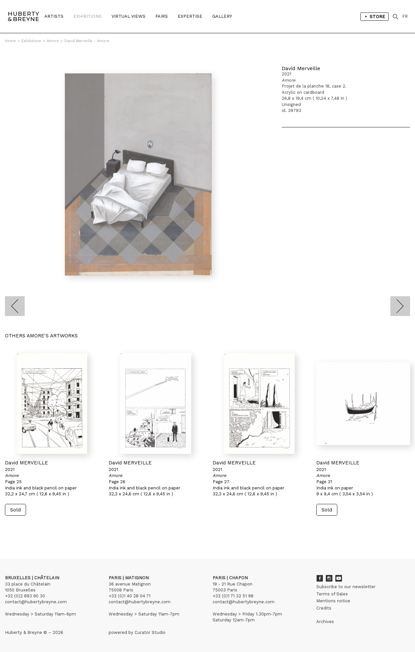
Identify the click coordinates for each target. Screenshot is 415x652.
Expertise (190, 16)
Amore (53, 41)
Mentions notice (333, 600)
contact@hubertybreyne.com (36, 601)
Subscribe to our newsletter (346, 586)
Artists (54, 16)
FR (405, 16)
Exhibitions (87, 16)
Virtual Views (128, 16)
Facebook (319, 578)
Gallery (222, 16)
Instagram (329, 578)
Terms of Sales (332, 593)
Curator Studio (150, 632)
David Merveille (301, 68)
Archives (325, 621)
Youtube (338, 578)
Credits (323, 608)
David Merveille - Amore (87, 41)
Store (374, 16)
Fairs (161, 16)
